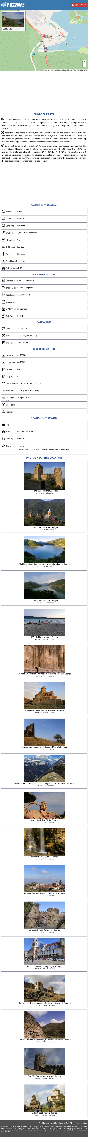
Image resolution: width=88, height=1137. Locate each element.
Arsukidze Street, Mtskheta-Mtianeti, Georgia (44, 710)
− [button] (84, 65)
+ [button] (84, 61)
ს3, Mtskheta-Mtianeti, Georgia (45, 491)
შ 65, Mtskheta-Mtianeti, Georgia (44, 637)
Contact (84, 1123)
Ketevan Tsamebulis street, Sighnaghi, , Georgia (44, 893)
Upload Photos (80, 5)
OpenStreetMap (82, 70)
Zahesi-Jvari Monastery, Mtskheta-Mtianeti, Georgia (44, 747)
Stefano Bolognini (63, 70)
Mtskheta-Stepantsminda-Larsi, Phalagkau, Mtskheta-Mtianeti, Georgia (44, 783)
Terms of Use (64, 1123)
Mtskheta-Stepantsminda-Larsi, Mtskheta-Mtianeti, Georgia (44, 564)
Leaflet (47, 70)
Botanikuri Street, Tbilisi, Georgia (44, 857)
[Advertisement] (44, 92)
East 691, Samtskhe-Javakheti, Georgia (44, 1076)
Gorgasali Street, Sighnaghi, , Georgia (44, 930)
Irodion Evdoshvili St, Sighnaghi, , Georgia (44, 966)
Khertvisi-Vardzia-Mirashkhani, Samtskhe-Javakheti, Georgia (45, 1003)
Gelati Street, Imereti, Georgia (44, 1113)
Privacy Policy (75, 1123)
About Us (54, 1123)
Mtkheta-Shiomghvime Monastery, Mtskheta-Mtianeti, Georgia (44, 674)
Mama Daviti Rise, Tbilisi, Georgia (45, 820)
